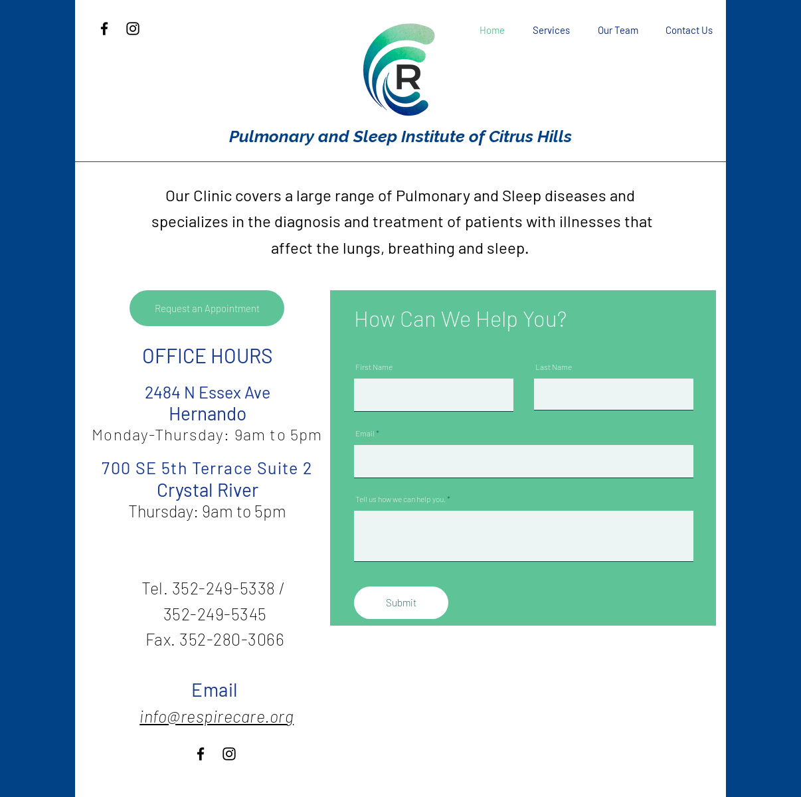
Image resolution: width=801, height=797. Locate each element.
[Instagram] (132, 28)
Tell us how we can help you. (400, 499)
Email (365, 433)
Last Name (553, 367)
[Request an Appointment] (207, 308)
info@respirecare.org (216, 716)
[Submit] (401, 602)
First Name (374, 367)
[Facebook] (104, 28)
